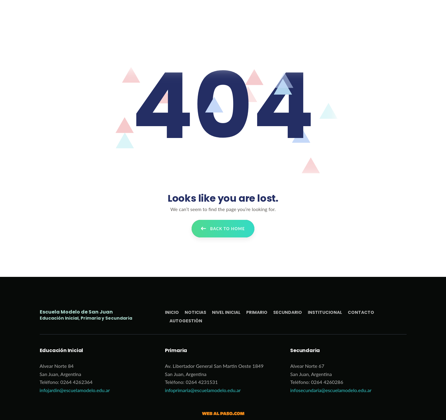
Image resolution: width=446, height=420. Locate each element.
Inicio (172, 312)
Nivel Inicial (226, 312)
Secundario (287, 312)
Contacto (361, 312)
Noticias (195, 312)
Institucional (325, 312)
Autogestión (185, 321)
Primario (256, 312)
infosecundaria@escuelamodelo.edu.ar (330, 390)
